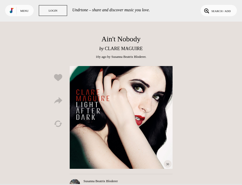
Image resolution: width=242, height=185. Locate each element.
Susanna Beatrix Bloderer (128, 57)
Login (53, 10)
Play (121, 117)
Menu (24, 10)
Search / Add (217, 10)
